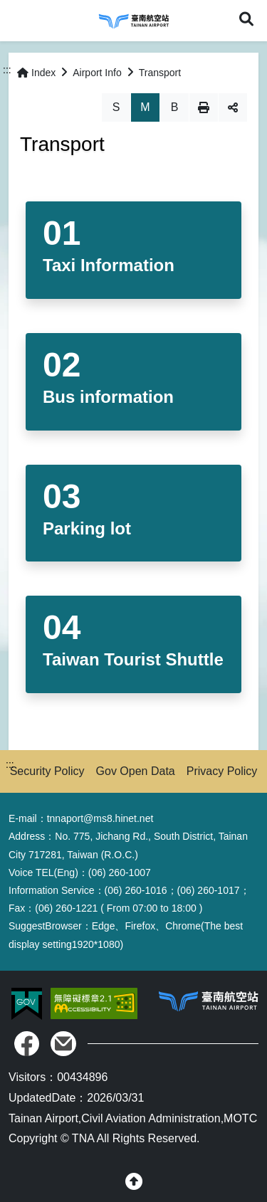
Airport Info (97, 72)
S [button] (116, 107)
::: (7, 69)
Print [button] (203, 107)
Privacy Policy (222, 771)
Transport (160, 72)
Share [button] (233, 107)
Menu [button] (20, 20)
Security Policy (47, 771)
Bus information (108, 396)
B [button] (175, 107)
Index (36, 72)
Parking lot (87, 528)
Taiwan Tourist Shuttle (133, 659)
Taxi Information (108, 265)
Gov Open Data (135, 771)
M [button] (145, 107)
